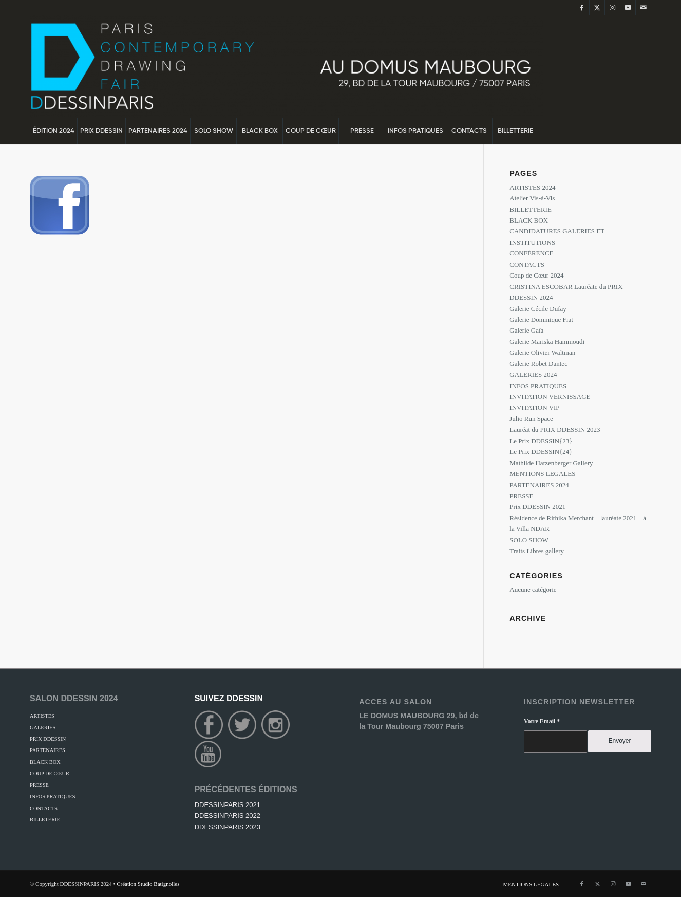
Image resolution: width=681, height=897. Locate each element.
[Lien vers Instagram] (612, 7)
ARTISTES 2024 (532, 187)
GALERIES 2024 (533, 374)
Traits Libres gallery (536, 551)
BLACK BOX (528, 220)
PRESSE (521, 496)
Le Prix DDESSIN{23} (540, 441)
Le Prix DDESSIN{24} (540, 451)
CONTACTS (526, 264)
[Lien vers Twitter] (597, 7)
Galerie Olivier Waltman (542, 352)
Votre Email (542, 721)
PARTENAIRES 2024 (539, 485)
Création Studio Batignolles (148, 884)
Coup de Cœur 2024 (536, 275)
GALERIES (42, 727)
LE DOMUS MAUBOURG (402, 715)
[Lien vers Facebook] (581, 7)
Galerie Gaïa (526, 330)
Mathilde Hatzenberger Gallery (551, 463)
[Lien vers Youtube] (627, 7)
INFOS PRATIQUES (537, 386)
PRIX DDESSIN (48, 739)
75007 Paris (443, 726)
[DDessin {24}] (286, 66)
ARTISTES (42, 716)
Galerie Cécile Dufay (537, 309)
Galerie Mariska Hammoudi (546, 341)
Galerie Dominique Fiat (541, 319)
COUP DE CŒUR (49, 773)
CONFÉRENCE (531, 253)
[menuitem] (53, 131)
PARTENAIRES (47, 750)
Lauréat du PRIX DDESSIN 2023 (554, 429)
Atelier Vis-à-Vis (532, 198)
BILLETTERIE (530, 209)
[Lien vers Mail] (643, 7)
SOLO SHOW (528, 540)
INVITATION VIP (534, 407)
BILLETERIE (45, 819)
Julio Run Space (531, 419)
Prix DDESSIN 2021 (537, 506)
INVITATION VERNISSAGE (549, 396)
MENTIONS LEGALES (542, 474)
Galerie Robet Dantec (538, 364)
